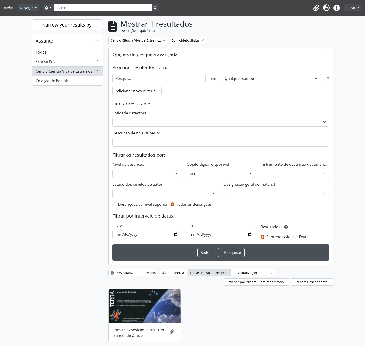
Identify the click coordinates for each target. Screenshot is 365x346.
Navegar (27, 8)
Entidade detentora (129, 113)
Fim (190, 225)
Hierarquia (173, 273)
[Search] (103, 7)
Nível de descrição (128, 164)
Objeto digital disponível (208, 164)
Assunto (44, 41)
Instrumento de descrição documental (294, 164)
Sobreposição (278, 236)
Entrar (351, 8)
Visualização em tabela (253, 273)
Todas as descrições (194, 204)
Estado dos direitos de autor (137, 184)
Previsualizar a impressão (133, 273)
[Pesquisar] (159, 78)
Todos (41, 52)
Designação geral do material (249, 184)
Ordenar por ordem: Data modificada (255, 282)
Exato (304, 236)
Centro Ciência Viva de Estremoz (67, 72)
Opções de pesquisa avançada (145, 54)
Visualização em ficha (209, 273)
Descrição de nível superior (136, 133)
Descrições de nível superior (143, 204)
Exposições (67, 63)
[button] (316, 8)
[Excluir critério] (328, 78)
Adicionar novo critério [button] (135, 91)
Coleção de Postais (67, 81)
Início (117, 225)
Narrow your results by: (67, 25)
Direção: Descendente (310, 282)
